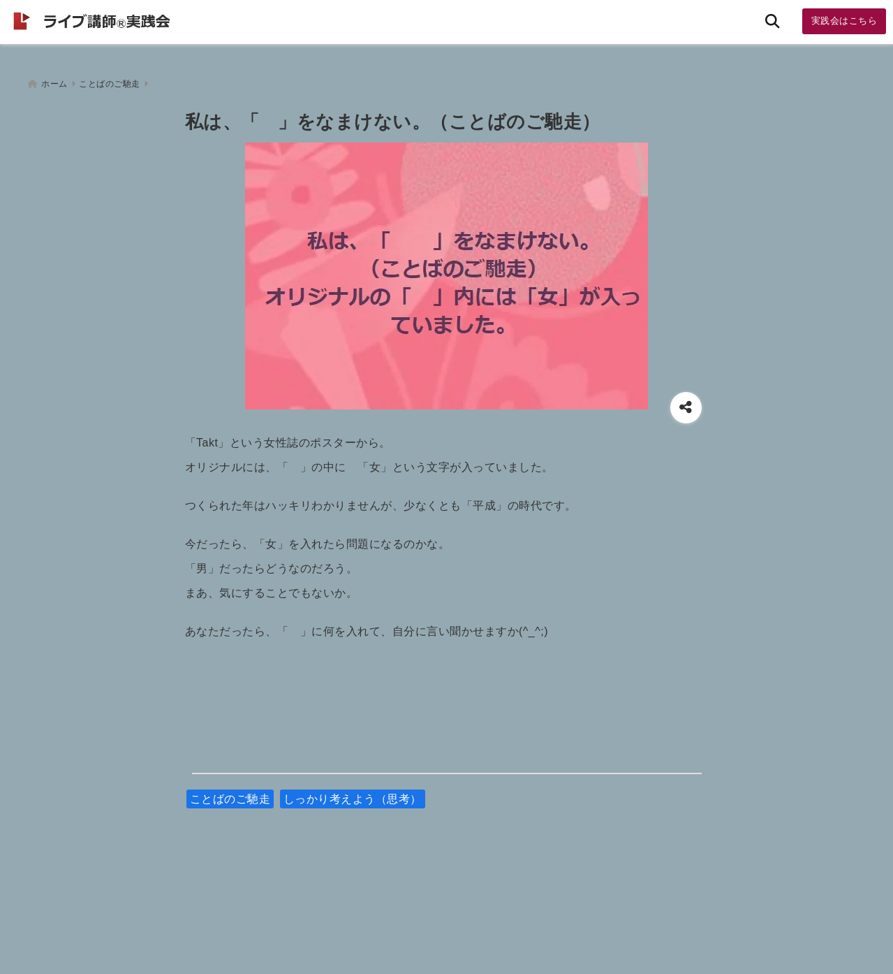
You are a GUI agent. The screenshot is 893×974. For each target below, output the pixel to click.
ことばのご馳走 (230, 794)
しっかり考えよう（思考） (352, 794)
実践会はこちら (844, 20)
